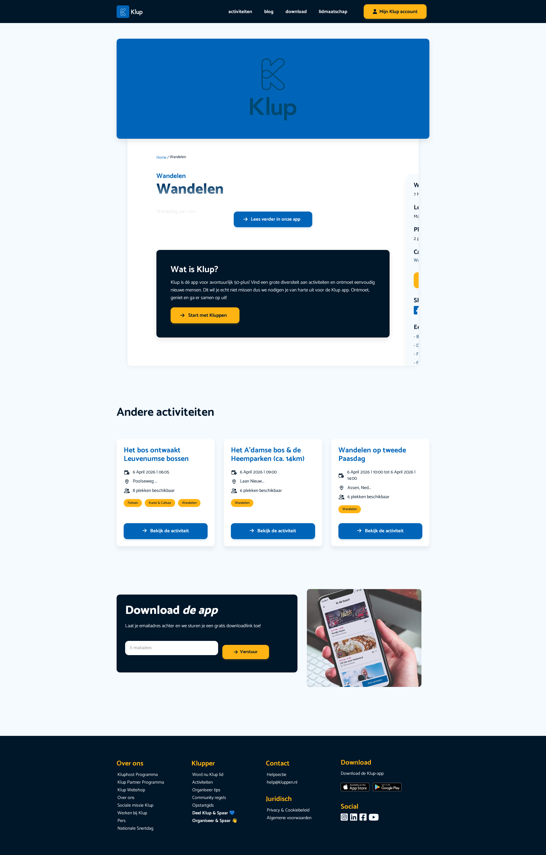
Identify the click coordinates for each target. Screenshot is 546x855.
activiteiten (240, 11)
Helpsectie (276, 775)
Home (161, 157)
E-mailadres (137, 636)
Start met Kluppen (203, 315)
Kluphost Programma (137, 775)
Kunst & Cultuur (160, 503)
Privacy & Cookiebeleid (288, 810)
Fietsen (133, 503)
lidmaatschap (333, 11)
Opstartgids (203, 806)
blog (269, 11)
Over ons (126, 798)
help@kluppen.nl (282, 782)
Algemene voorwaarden (289, 818)
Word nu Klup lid (207, 775)
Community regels (209, 798)
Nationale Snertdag (135, 829)
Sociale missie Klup (135, 806)
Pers (121, 821)
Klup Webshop (131, 790)
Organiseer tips (206, 790)
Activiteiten (202, 782)
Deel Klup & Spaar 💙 (213, 813)
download (296, 11)
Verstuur (249, 652)
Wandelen (171, 176)
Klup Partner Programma (140, 782)
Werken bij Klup (132, 813)
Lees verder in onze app (272, 219)
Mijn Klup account (398, 12)
